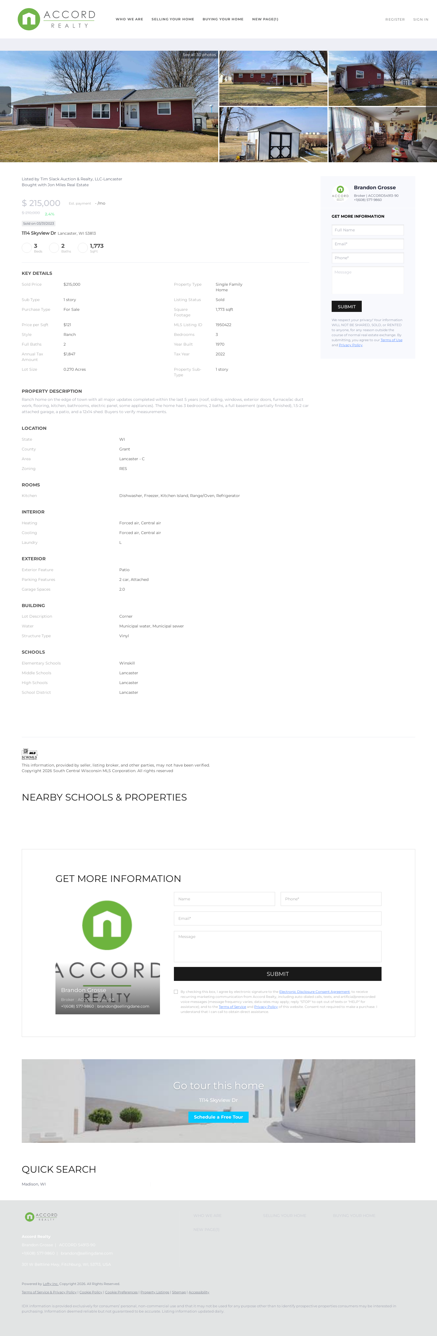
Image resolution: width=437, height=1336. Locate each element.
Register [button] (395, 19)
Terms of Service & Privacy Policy (49, 1292)
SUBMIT (278, 974)
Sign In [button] (421, 19)
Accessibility (199, 1292)
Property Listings (154, 1292)
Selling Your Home (173, 19)
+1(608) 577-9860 (368, 200)
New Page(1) (265, 19)
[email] (368, 243)
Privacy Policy (351, 345)
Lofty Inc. (51, 1284)
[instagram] (44, 1321)
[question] (368, 280)
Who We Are (129, 19)
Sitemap (179, 1292)
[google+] (60, 1321)
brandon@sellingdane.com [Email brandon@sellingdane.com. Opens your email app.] (87, 1253)
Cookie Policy (90, 1292)
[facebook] (28, 1321)
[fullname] (368, 230)
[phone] (368, 257)
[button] (56, 19)
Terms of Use (391, 340)
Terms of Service (232, 1007)
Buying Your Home (223, 19)
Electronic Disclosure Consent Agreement (314, 992)
